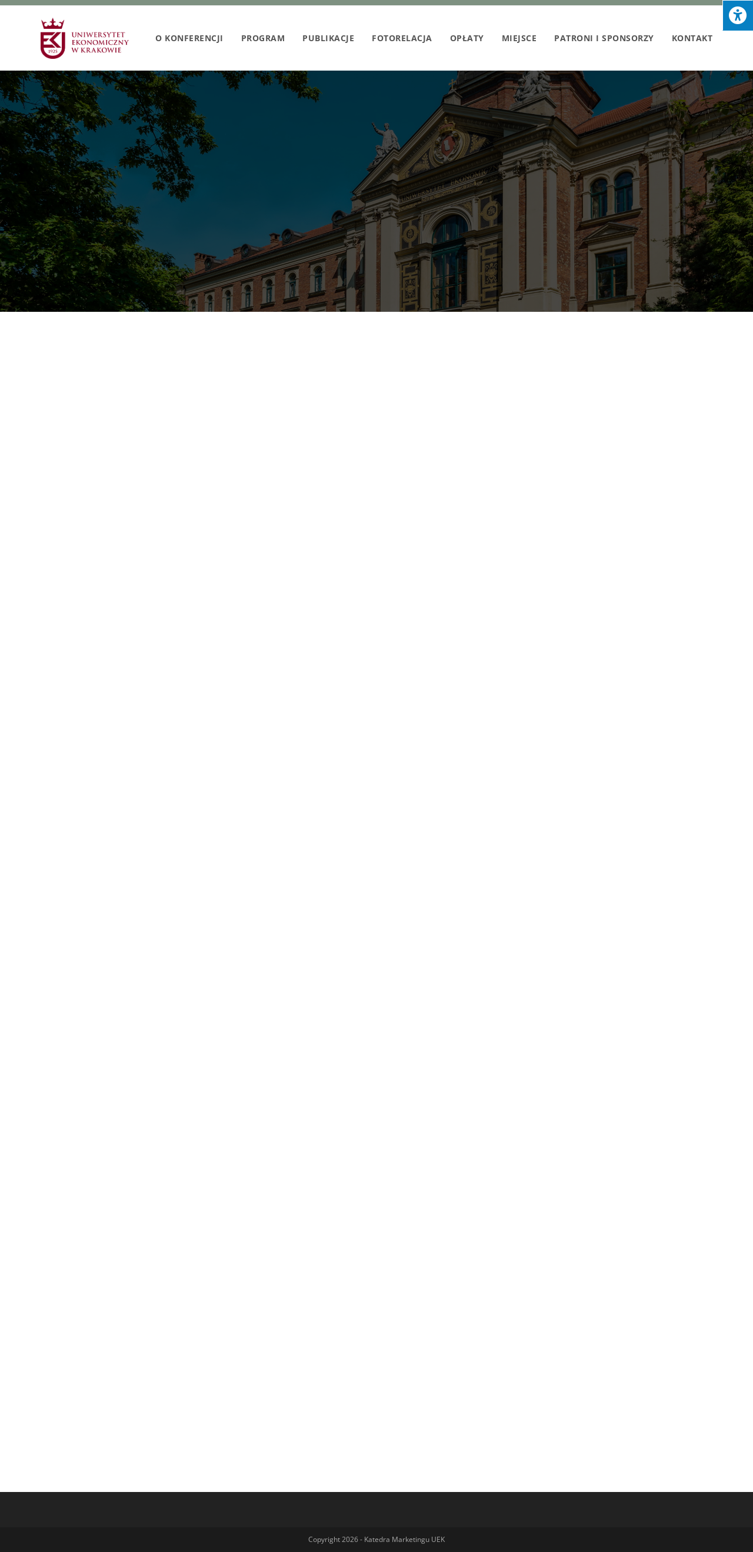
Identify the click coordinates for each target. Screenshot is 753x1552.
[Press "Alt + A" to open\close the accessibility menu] (737, 15)
